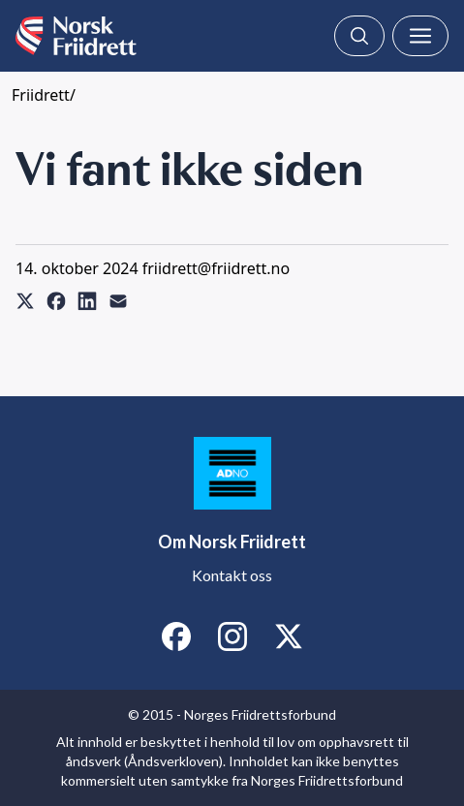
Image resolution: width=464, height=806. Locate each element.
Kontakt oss (232, 575)
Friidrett (41, 95)
